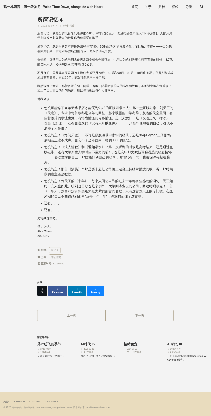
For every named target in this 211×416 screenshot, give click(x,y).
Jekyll (96, 407)
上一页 (71, 324)
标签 (174, 7)
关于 (147, 7)
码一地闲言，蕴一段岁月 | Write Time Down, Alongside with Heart (53, 7)
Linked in (18, 401)
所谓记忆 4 (50, 20)
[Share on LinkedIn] (78, 300)
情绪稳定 (130, 354)
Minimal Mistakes (111, 407)
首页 (133, 7)
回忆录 (55, 261)
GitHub (36, 401)
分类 (187, 7)
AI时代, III (174, 354)
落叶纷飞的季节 (49, 354)
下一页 (139, 324)
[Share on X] (42, 300)
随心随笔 (56, 268)
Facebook (54, 401)
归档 (160, 7)
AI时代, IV (88, 354)
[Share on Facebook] (59, 300)
